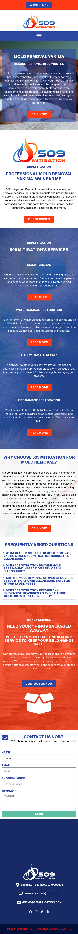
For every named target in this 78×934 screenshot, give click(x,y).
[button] (39, 35)
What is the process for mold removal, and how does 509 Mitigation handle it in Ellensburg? (37, 556)
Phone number (13, 778)
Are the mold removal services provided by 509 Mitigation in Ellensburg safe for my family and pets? (38, 580)
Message (9, 791)
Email (6, 765)
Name (6, 752)
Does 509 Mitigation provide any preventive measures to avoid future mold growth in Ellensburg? (34, 593)
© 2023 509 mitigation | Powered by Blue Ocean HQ (39, 929)
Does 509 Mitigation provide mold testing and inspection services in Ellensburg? (32, 568)
